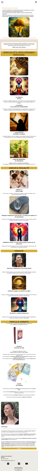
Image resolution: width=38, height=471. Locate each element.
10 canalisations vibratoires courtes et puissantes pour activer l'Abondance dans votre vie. (19, 164)
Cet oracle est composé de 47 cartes (19, 351)
